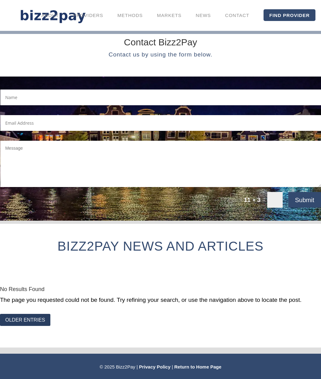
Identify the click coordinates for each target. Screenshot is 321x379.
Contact (237, 15)
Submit (304, 200)
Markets (169, 15)
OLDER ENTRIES (25, 320)
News (203, 15)
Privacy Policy (155, 366)
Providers (88, 15)
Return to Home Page (198, 366)
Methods (130, 15)
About (50, 15)
